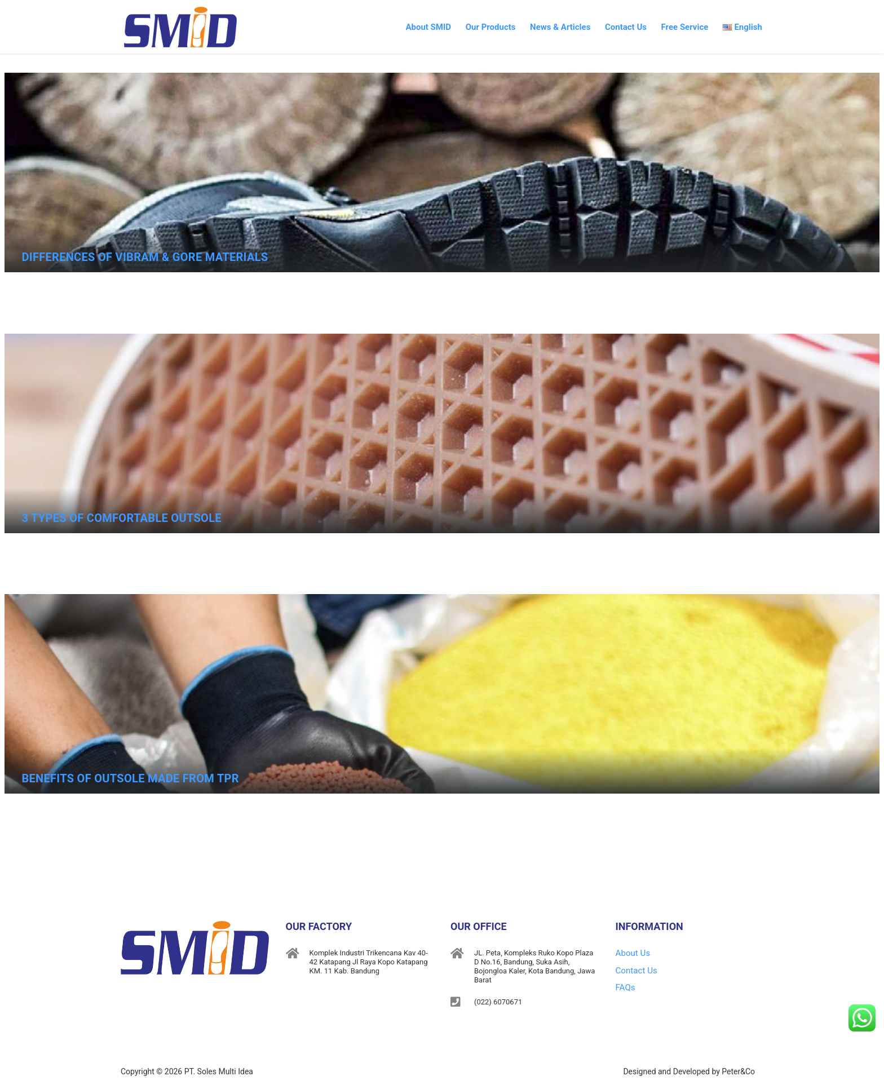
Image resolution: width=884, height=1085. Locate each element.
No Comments (833, 299)
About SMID (386, 20)
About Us (632, 951)
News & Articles (534, 20)
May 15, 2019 (53, 299)
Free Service (675, 20)
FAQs (625, 981)
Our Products (456, 20)
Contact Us (608, 20)
